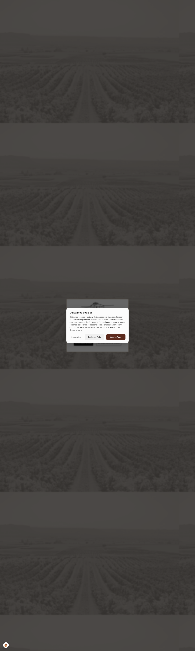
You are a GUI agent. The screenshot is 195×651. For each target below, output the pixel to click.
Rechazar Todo (94, 337)
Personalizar (76, 337)
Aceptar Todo (115, 337)
